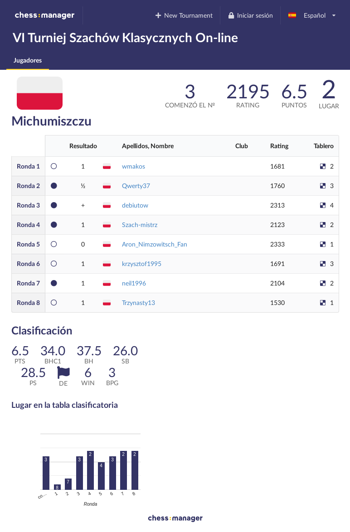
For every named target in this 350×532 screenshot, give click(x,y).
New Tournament (184, 15)
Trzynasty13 (138, 302)
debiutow (135, 205)
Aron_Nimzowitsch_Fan (154, 244)
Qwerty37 (136, 185)
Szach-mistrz (139, 224)
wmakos (133, 166)
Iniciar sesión (250, 15)
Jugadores (28, 60)
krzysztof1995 (141, 263)
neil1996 (134, 283)
